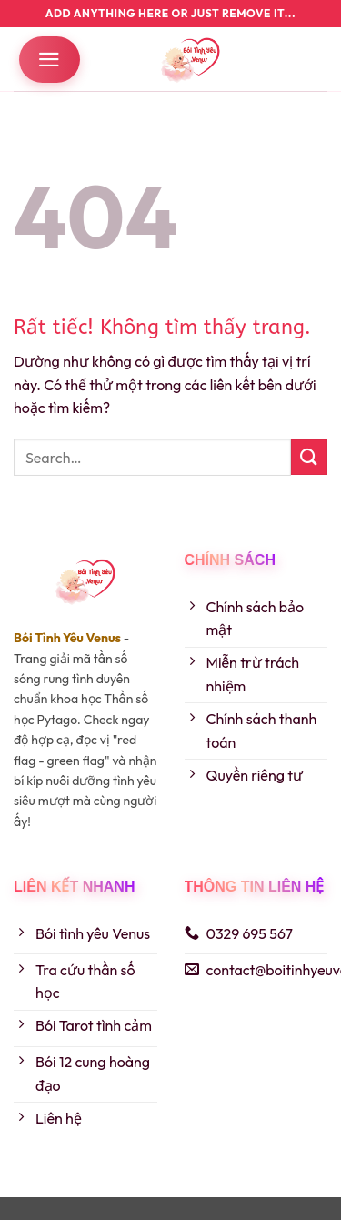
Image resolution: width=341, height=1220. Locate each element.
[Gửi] (309, 457)
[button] (49, 59)
